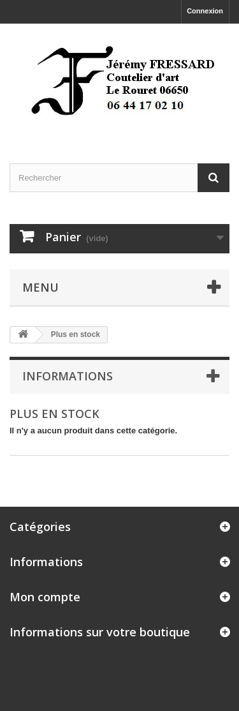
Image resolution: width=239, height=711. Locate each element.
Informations (67, 376)
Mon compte (45, 596)
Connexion (205, 11)
